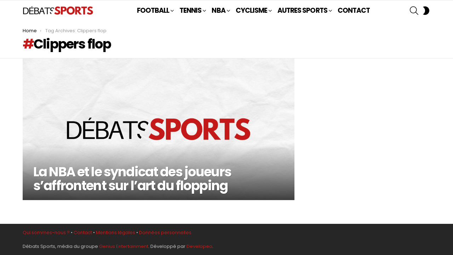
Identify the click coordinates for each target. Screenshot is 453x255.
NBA (218, 11)
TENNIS (190, 11)
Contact (83, 232)
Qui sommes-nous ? (46, 232)
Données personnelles (165, 232)
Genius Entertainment (123, 246)
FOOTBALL (153, 11)
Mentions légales (115, 232)
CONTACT (354, 10)
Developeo (199, 246)
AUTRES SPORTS (302, 11)
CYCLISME (251, 11)
